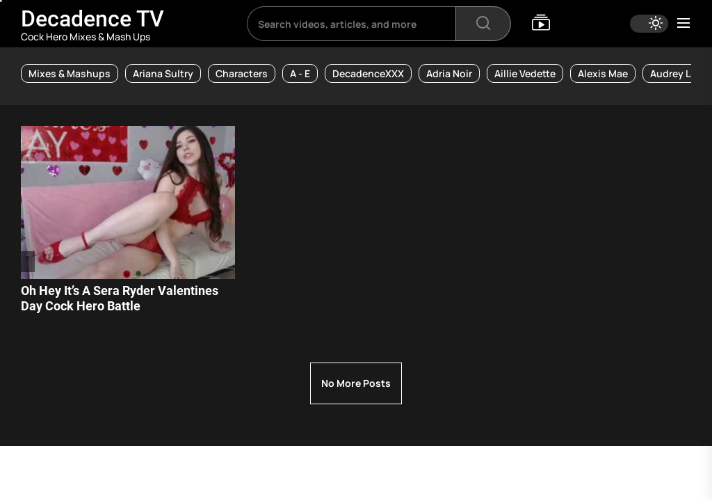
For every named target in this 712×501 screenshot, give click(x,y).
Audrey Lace (678, 73)
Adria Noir (449, 73)
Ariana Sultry (163, 73)
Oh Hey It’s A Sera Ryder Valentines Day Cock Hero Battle (119, 298)
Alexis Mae (603, 73)
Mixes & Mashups (70, 73)
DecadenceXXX (368, 73)
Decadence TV (92, 19)
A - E (300, 73)
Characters (242, 73)
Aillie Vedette (525, 73)
